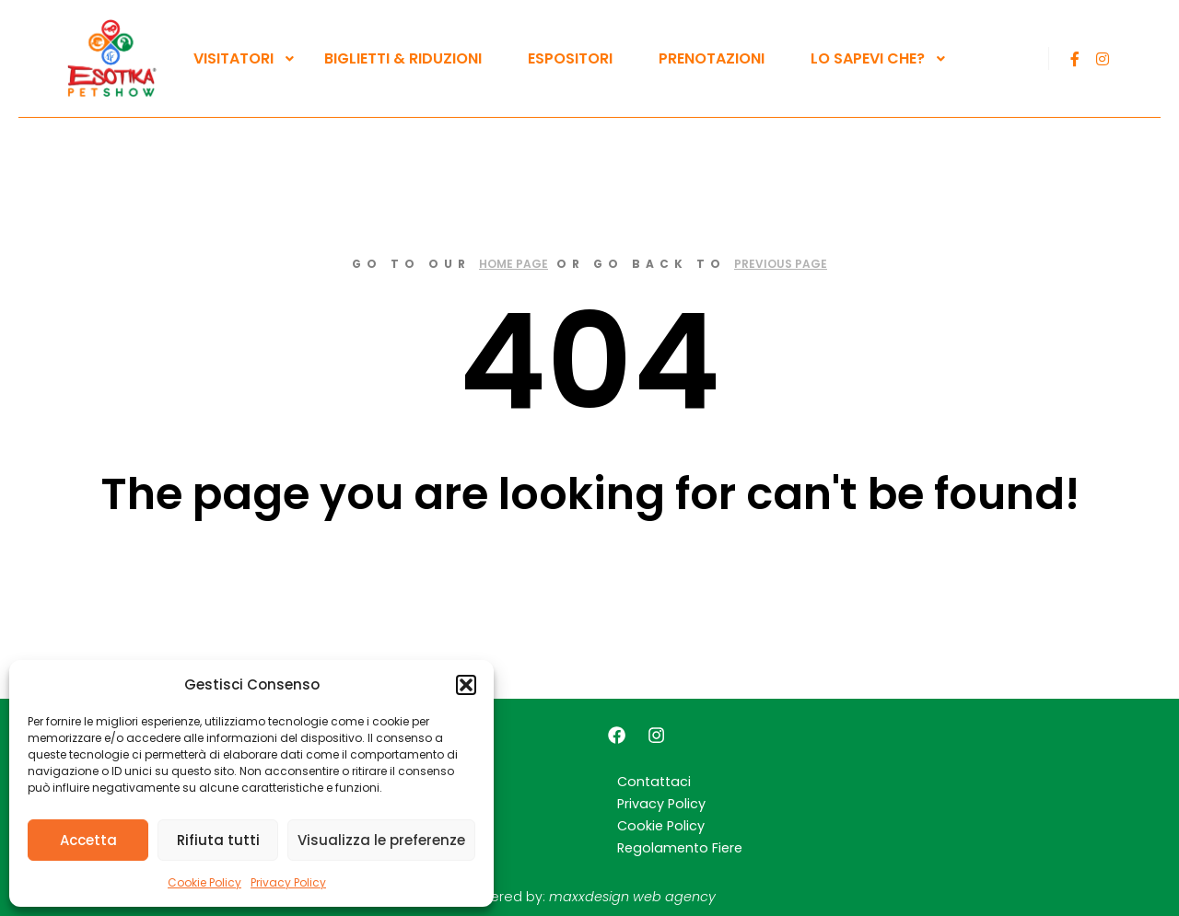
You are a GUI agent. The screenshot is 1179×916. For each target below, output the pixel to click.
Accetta (88, 840)
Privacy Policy (288, 882)
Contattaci (654, 781)
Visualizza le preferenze (381, 840)
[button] (466, 685)
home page (513, 264)
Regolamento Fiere (679, 848)
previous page (780, 264)
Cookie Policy (204, 882)
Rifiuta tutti (218, 840)
